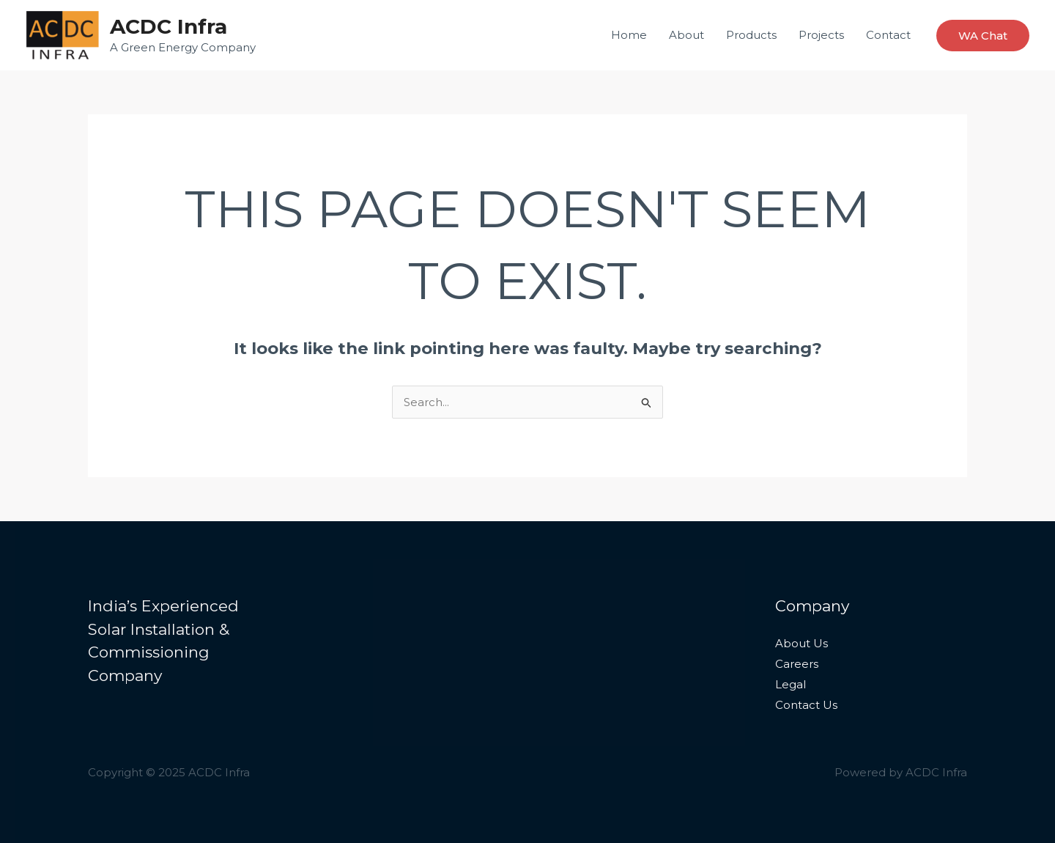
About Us (801, 643)
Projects (821, 35)
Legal (790, 684)
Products (751, 35)
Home (629, 35)
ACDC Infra (168, 26)
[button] (982, 35)
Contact (888, 35)
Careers (796, 664)
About (686, 35)
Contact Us (806, 705)
